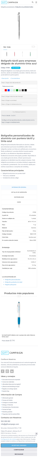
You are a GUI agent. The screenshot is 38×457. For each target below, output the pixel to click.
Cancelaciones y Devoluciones (10, 407)
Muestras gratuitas (7, 411)
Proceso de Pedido (7, 400)
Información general (7, 398)
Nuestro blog (5, 391)
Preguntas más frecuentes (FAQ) (10, 414)
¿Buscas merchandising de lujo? (10, 386)
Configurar (19, 449)
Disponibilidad (19, 197)
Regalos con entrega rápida (9, 389)
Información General (19, 187)
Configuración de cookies (8, 439)
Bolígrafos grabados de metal (13, 282)
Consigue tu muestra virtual (9, 402)
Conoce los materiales (8, 382)
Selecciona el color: (8, 86)
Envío (19, 202)
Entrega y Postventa (7, 405)
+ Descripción (5, 78)
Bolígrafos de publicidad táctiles (24, 7)
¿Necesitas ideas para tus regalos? (11, 384)
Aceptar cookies (19, 445)
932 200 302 (5, 421)
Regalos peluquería (10, 284)
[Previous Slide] (32, 47)
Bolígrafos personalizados (8, 7)
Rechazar (19, 454)
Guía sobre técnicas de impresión (11, 379)
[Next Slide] (34, 47)
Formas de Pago (6, 409)
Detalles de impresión (19, 192)
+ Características (15, 78)
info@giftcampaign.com (10, 424)
